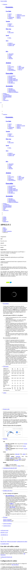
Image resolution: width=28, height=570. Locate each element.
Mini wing (8, 29)
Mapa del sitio (3, 541)
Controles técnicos (7, 525)
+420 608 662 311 (4, 534)
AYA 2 (9, 15)
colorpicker (12, 432)
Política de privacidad (11, 541)
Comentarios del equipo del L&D (10, 468)
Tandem (8, 21)
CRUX (19, 66)
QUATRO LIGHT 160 (13, 79)
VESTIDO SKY (11, 89)
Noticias (4, 93)
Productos (5, 4)
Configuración (4, 557)
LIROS (24, 454)
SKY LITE (10, 81)
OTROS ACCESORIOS (13, 92)
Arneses (8, 63)
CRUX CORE (21, 67)
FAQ (4, 99)
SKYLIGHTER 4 (11, 70)
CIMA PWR (10, 53)
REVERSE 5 (11, 69)
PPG (7, 51)
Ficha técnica (5, 366)
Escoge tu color (6, 409)
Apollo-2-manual (6, 519)
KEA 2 (9, 16)
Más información (15, 564)
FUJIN (9, 25)
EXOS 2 (18, 16)
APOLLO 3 (19, 14)
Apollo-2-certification (7, 520)
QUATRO (10, 77)
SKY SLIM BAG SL (10, 495)
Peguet (19, 465)
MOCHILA (10, 88)
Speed (7, 35)
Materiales (5, 438)
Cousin (11, 457)
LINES (4, 98)
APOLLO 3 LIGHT (21, 15)
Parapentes (9, 7)
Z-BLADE (10, 58)
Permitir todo (9, 557)
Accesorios (9, 86)
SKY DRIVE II (11, 82)
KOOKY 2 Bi (11, 45)
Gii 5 (9, 65)
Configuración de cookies (22, 541)
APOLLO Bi (11, 26)
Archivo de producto (7, 523)
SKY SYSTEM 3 (11, 76)
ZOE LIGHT (11, 32)
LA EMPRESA (6, 94)
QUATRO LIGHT (12, 78)
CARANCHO (11, 17)
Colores (4, 392)
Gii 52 (9, 68)
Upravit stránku (4, 1)
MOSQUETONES (12, 91)
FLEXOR (10, 55)
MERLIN (19, 17)
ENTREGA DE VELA (7, 490)
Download (5, 517)
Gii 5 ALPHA (11, 66)
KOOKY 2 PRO (11, 44)
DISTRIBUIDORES (7, 96)
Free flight (8, 11)
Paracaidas (9, 73)
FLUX (9, 56)
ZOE (9, 31)
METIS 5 (10, 23)
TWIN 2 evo (20, 68)
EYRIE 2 (12, 503)
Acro (7, 40)
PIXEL (9, 37)
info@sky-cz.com (4, 532)
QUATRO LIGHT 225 (13, 80)
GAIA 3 (10, 13)
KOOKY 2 (10, 43)
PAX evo (20, 69)
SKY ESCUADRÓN (7, 95)
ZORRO (10, 57)
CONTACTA (5, 100)
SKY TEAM (12, 507)
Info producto (6, 303)
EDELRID (17, 454)
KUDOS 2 (10, 18)
